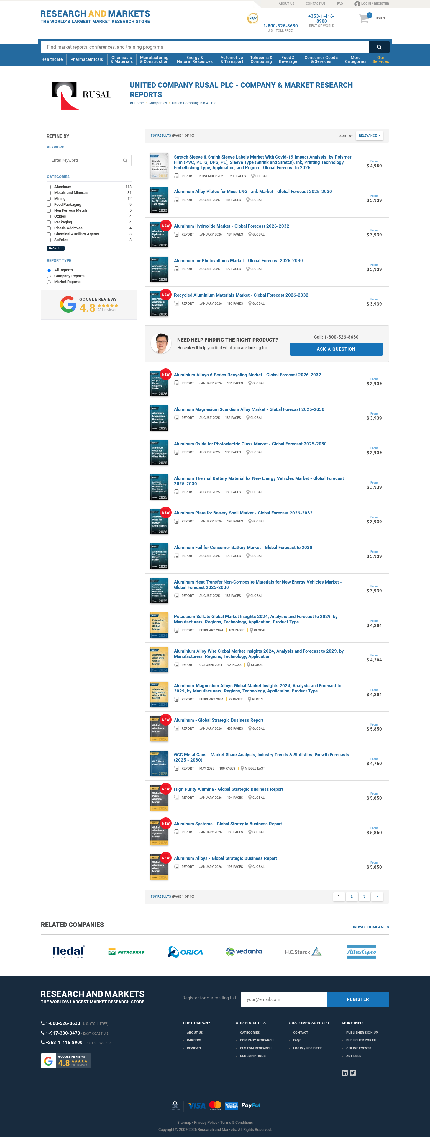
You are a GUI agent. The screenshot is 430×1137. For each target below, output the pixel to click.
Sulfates (93, 240)
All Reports (63, 270)
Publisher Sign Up (362, 1033)
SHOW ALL (55, 248)
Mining (93, 198)
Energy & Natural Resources (195, 59)
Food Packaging (93, 204)
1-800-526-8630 (280, 26)
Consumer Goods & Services (321, 59)
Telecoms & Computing (261, 59)
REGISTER (358, 999)
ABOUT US (286, 4)
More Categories (355, 59)
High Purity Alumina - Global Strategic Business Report (228, 789)
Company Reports (69, 276)
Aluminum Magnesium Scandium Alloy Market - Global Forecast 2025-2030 (249, 409)
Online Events (359, 1048)
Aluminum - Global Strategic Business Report (218, 720)
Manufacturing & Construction (154, 59)
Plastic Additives (93, 228)
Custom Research (256, 1048)
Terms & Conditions (236, 1122)
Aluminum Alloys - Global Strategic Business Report (225, 858)
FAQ (340, 4)
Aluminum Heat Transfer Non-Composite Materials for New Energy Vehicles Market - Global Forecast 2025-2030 (258, 584)
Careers (194, 1040)
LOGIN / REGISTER (371, 3)
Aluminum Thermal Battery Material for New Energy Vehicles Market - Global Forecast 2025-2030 (259, 481)
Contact (300, 1033)
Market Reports (67, 282)
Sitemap (184, 1122)
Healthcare (52, 59)
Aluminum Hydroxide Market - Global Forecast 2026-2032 (231, 226)
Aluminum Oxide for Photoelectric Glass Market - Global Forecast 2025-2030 (250, 444)
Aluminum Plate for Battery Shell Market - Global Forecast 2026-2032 (243, 513)
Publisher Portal (361, 1040)
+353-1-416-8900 (321, 19)
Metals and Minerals (93, 192)
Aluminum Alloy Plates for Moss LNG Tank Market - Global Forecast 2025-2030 (253, 191)
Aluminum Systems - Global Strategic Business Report (228, 823)
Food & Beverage (288, 59)
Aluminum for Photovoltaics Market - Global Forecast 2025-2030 (238, 260)
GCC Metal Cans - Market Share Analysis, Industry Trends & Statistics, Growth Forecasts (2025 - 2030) (261, 757)
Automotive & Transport (232, 59)
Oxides (93, 216)
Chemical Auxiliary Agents (93, 234)
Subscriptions (253, 1056)
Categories (250, 1033)
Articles (354, 1056)
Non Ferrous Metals (93, 210)
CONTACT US (316, 4)
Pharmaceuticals (86, 59)
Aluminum (93, 186)
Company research (257, 1040)
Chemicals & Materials (122, 59)
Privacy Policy (205, 1122)
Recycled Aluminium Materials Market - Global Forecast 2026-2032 (241, 295)
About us (195, 1033)
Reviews (194, 1048)
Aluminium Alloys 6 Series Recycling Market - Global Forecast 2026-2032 (247, 375)
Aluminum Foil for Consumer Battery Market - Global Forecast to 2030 (243, 547)
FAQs (297, 1040)
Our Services (380, 59)
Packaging (93, 222)
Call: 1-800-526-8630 (336, 337)
